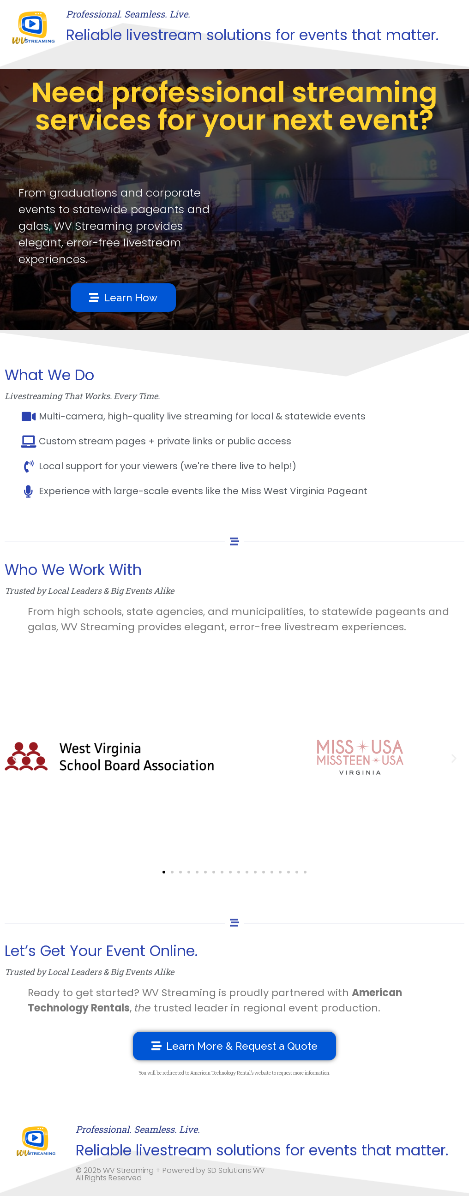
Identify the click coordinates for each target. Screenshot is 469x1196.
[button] (15, 758)
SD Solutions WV (236, 1170)
